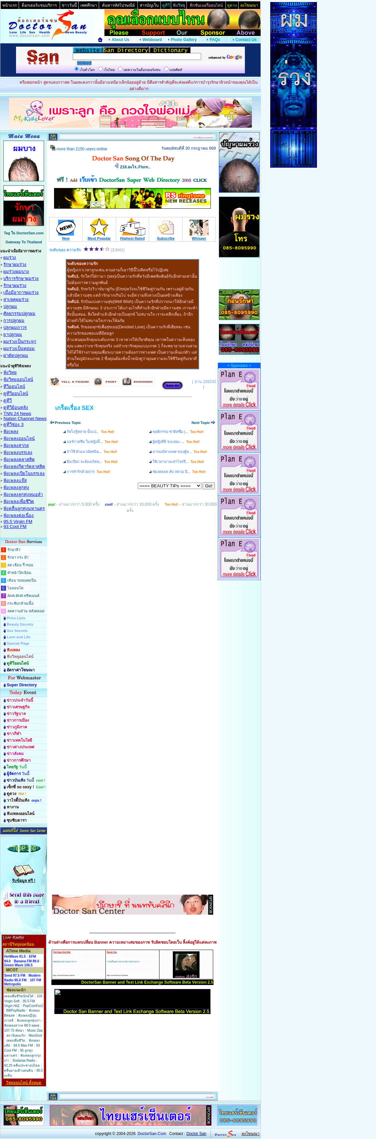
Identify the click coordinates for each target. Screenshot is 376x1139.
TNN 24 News (17, 413)
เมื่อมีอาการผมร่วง (21, 292)
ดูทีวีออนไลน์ (15, 393)
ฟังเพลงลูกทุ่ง (16, 487)
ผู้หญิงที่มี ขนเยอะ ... (176, 442)
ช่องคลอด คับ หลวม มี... (179, 472)
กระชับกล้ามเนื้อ (20, 603)
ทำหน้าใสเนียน (19, 573)
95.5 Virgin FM (17, 521)
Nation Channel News (24, 418)
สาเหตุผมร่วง (16, 299)
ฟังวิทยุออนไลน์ (18, 379)
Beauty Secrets (20, 624)
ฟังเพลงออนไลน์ (19, 438)
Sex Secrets (17, 631)
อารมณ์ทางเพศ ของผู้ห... (179, 452)
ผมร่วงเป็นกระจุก (19, 341)
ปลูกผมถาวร (15, 327)
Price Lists (16, 618)
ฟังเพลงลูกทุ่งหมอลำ (23, 494)
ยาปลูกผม (12, 334)
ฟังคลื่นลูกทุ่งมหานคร (24, 508)
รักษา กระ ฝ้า (17, 557)
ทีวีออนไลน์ (14, 386)
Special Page (18, 643)
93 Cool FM (14, 526)
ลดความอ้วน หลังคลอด (25, 611)
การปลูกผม (13, 320)
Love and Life (18, 637)
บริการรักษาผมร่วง (21, 278)
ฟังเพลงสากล (16, 445)
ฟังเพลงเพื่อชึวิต (18, 501)
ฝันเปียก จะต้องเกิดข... (92, 462)
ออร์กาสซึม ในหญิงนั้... (92, 442)
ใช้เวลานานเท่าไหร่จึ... (178, 462)
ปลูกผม (10, 306)
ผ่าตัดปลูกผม (15, 355)
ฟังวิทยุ (10, 372)
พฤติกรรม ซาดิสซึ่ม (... (178, 432)
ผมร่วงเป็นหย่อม (19, 348)
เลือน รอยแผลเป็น (21, 580)
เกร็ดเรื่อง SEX (74, 408)
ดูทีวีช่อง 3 (13, 424)
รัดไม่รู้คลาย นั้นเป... (90, 432)
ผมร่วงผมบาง (16, 271)
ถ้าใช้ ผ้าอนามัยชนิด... (92, 452)
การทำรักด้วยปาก (88, 472)
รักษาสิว (13, 550)
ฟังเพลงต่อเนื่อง (18, 515)
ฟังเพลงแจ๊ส (15, 480)
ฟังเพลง (10, 431)
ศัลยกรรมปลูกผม (19, 313)
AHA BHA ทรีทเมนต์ (23, 596)
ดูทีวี (7, 400)
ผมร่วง (9, 257)
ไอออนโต (15, 588)
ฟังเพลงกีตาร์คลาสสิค (24, 466)
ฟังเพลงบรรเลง (17, 452)
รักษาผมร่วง (14, 264)
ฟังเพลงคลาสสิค (19, 459)
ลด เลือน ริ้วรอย (20, 565)
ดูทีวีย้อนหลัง (15, 407)
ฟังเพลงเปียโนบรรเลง (24, 473)
